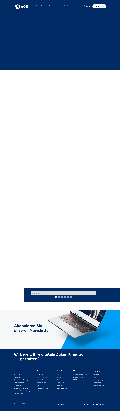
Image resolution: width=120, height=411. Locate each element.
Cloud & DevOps (19, 393)
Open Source (61, 382)
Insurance (40, 374)
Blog (58, 374)
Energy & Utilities (42, 377)
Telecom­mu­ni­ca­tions (43, 391)
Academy (17, 377)
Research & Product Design (22, 391)
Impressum (96, 374)
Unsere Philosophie (79, 377)
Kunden (51, 6)
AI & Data (17, 374)
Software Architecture (21, 388)
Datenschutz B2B (98, 385)
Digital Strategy (19, 382)
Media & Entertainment (44, 380)
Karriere (74, 6)
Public (39, 385)
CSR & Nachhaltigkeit (79, 380)
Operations (17, 385)
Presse (59, 380)
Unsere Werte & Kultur (80, 374)
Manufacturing (41, 382)
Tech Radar (60, 385)
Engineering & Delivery (21, 380)
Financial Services (42, 388)
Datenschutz (97, 382)
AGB (94, 377)
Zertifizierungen (62, 388)
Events (59, 377)
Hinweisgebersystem (99, 380)
